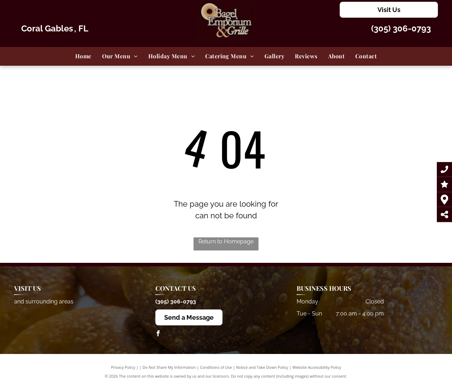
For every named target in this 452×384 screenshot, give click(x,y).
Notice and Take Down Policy (262, 367)
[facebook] (158, 334)
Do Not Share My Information (169, 367)
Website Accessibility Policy (316, 367)
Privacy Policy (123, 367)
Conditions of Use (216, 367)
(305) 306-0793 (401, 28)
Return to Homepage (226, 241)
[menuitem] (83, 56)
